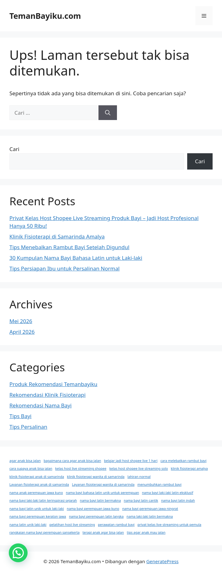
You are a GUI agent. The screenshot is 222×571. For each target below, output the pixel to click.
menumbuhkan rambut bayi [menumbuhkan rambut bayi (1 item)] (159, 484)
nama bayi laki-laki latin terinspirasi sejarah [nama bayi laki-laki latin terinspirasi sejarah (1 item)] (43, 500)
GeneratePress (162, 561)
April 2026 (21, 331)
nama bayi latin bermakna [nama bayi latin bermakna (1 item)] (100, 500)
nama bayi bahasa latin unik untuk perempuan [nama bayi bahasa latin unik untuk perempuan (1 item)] (102, 492)
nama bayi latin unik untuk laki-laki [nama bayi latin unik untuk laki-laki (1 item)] (36, 508)
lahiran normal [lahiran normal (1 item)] (139, 476)
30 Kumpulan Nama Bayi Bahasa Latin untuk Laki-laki (75, 257)
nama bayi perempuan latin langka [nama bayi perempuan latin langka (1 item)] (96, 516)
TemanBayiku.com (45, 15)
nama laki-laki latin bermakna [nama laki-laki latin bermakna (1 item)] (150, 516)
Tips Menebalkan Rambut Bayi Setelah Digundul (69, 247)
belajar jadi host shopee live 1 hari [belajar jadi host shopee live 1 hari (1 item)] (131, 460)
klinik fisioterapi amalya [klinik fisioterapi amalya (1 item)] (189, 468)
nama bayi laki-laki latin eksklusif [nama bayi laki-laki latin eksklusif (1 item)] (167, 492)
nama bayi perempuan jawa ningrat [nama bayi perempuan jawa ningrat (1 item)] (150, 508)
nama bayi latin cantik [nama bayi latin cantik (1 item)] (141, 500)
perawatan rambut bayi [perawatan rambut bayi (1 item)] (116, 524)
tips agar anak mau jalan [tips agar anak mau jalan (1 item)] (146, 532)
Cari (14, 149)
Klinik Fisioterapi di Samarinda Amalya (57, 236)
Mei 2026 (20, 321)
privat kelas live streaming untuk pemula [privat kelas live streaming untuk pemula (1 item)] (169, 524)
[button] (18, 552)
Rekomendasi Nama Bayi (40, 405)
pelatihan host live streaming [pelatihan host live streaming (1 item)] (72, 524)
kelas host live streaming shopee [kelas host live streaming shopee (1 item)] (80, 468)
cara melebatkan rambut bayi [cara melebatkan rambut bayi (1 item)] (184, 460)
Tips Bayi (20, 416)
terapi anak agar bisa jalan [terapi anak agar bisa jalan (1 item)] (103, 532)
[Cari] (107, 112)
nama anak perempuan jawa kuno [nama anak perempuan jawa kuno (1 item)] (36, 492)
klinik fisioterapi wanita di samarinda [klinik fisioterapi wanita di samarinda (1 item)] (95, 476)
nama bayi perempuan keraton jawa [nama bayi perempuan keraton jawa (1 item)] (37, 516)
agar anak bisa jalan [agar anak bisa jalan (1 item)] (25, 460)
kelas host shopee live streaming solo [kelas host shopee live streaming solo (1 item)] (138, 468)
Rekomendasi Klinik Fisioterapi (47, 394)
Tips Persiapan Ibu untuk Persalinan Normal (64, 268)
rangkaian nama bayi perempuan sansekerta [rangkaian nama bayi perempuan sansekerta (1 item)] (44, 532)
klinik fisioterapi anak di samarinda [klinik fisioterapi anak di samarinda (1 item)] (36, 476)
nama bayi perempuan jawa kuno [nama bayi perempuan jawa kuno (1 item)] (93, 508)
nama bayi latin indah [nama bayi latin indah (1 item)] (178, 500)
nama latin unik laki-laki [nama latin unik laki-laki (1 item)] (27, 524)
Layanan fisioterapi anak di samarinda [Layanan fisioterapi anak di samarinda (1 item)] (39, 484)
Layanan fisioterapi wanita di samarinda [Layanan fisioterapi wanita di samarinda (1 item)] (103, 484)
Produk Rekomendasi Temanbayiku (53, 384)
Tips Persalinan (28, 426)
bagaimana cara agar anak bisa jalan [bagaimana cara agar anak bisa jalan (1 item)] (72, 460)
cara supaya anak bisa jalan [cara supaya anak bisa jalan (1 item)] (30, 468)
